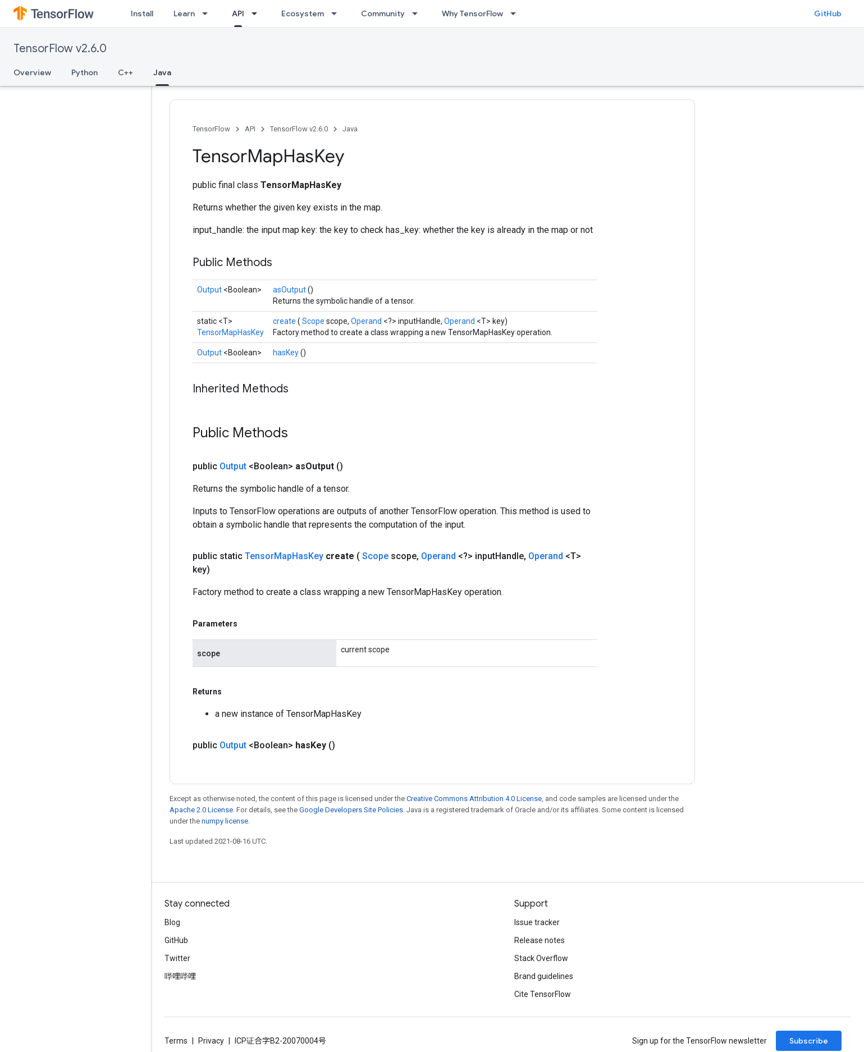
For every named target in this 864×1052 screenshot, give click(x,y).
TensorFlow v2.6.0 (60, 49)
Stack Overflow (541, 958)
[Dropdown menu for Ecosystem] (337, 13)
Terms (176, 1040)
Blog (172, 922)
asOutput (290, 289)
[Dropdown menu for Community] (418, 13)
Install (142, 13)
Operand (367, 321)
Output (210, 289)
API (250, 129)
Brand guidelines (543, 976)
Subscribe (808, 1041)
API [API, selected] (238, 13)
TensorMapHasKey (230, 332)
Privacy (211, 1040)
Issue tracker (537, 922)
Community (383, 13)
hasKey (286, 352)
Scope (314, 321)
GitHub (828, 13)
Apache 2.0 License (201, 810)
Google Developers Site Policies (351, 810)
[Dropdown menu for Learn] (208, 13)
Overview (32, 72)
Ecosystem (302, 13)
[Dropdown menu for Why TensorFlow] (516, 13)
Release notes (539, 940)
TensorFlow (211, 129)
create (285, 321)
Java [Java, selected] (162, 72)
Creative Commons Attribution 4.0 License (474, 798)
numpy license (225, 821)
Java (350, 129)
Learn (184, 13)
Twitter (177, 958)
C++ (125, 72)
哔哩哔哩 (180, 976)
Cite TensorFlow (542, 994)
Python (84, 72)
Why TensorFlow (472, 13)
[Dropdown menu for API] (257, 13)
